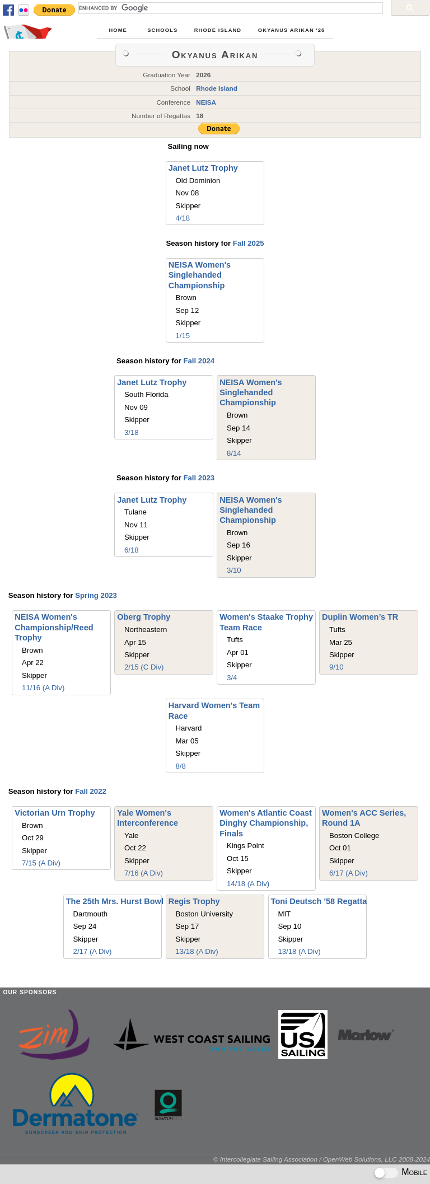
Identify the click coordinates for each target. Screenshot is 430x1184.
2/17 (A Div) (92, 951)
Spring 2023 (96, 595)
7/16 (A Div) (143, 873)
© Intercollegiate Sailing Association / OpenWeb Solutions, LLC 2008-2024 (321, 1159)
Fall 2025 (248, 243)
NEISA (206, 102)
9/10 (336, 667)
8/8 (181, 766)
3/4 (232, 677)
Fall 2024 (198, 361)
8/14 (234, 453)
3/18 (131, 432)
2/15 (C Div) (143, 667)
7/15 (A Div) (41, 863)
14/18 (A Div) (248, 883)
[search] (229, 8)
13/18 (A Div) (197, 951)
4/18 (183, 218)
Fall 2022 (90, 791)
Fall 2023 (198, 478)
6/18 (131, 550)
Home (118, 30)
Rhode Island (217, 30)
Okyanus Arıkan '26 (291, 30)
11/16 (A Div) (43, 688)
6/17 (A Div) (348, 873)
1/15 (182, 335)
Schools (162, 30)
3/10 (234, 570)
